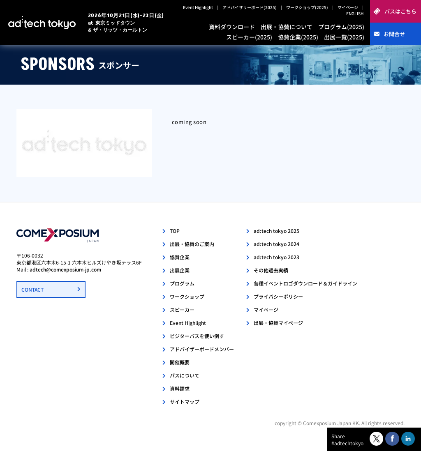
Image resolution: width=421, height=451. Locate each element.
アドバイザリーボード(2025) (249, 7)
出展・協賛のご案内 (192, 243)
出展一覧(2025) (344, 37)
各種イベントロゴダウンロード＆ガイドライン (305, 283)
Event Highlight (198, 7)
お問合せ (394, 34)
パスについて (184, 375)
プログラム (182, 283)
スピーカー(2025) (249, 37)
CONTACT (32, 289)
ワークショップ (187, 296)
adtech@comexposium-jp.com (65, 269)
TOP (175, 230)
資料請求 (180, 388)
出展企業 (180, 270)
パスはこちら (400, 11)
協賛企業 (180, 256)
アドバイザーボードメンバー (202, 348)
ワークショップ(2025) (307, 7)
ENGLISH (354, 13)
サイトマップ (184, 401)
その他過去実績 (271, 270)
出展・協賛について (286, 27)
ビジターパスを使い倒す (197, 335)
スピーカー (182, 309)
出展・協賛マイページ (278, 322)
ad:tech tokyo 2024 (276, 243)
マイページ (348, 7)
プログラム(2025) (341, 27)
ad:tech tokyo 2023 (276, 256)
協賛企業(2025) (298, 37)
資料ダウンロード (232, 27)
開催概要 (180, 362)
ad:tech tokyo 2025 (276, 230)
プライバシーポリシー (278, 296)
